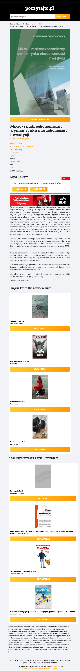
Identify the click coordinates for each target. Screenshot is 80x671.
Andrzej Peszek (16, 614)
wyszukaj (62, 16)
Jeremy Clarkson (16, 574)
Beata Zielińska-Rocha (19, 533)
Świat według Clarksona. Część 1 (23, 571)
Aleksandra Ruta (16, 323)
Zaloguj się (20, 189)
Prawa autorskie (44, 669)
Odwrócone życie (17, 401)
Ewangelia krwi (16, 491)
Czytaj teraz (40, 329)
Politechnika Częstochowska (21, 146)
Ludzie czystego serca (19, 361)
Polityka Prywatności (30, 669)
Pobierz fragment (40, 119)
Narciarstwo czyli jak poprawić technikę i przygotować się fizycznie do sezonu (43, 612)
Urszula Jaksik (15, 404)
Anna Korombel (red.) (20, 138)
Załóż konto (39, 189)
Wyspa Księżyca (17, 321)
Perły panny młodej (18, 442)
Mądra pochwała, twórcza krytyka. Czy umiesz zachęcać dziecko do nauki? (42, 531)
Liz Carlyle (14, 444)
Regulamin (58, 667)
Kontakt (54, 669)
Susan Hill (13, 364)
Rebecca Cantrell (17, 493)
